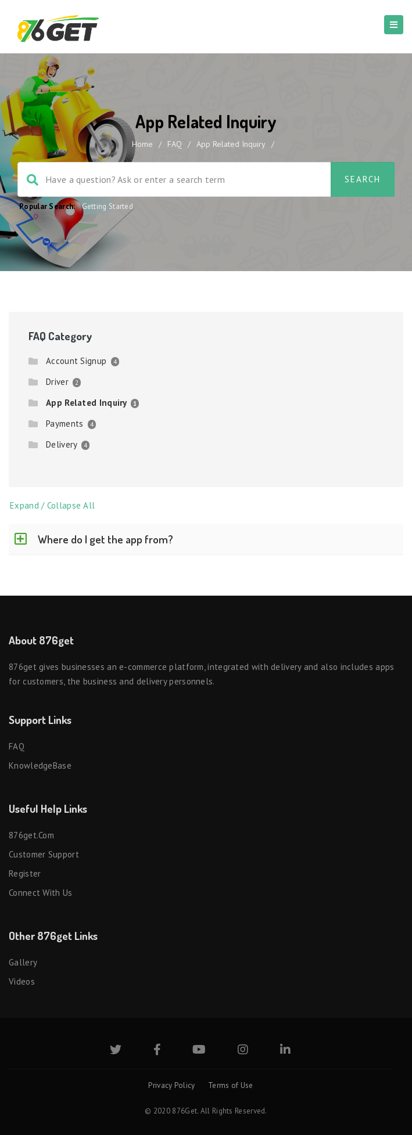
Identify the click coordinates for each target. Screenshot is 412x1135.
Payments (64, 423)
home (142, 144)
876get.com (31, 835)
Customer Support (44, 854)
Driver (57, 381)
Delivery (61, 444)
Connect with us (41, 892)
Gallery (23, 962)
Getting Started (108, 206)
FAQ (174, 144)
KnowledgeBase (40, 765)
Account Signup (76, 360)
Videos (22, 981)
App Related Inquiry (86, 402)
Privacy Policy (171, 1085)
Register (25, 873)
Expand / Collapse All (52, 505)
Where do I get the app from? (105, 539)
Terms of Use (230, 1085)
